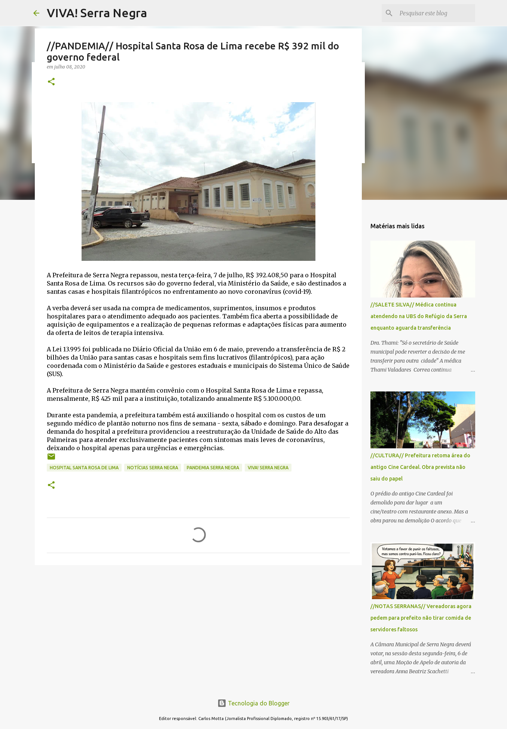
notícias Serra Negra (152, 467)
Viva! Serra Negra (268, 467)
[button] (51, 82)
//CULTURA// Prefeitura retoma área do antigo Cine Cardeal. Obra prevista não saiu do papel (420, 467)
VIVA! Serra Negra (97, 12)
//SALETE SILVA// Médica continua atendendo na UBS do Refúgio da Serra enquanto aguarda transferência (418, 316)
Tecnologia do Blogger (253, 703)
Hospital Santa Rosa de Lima (84, 467)
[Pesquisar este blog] (436, 13)
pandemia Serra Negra (213, 467)
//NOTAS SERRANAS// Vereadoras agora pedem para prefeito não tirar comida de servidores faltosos (420, 617)
